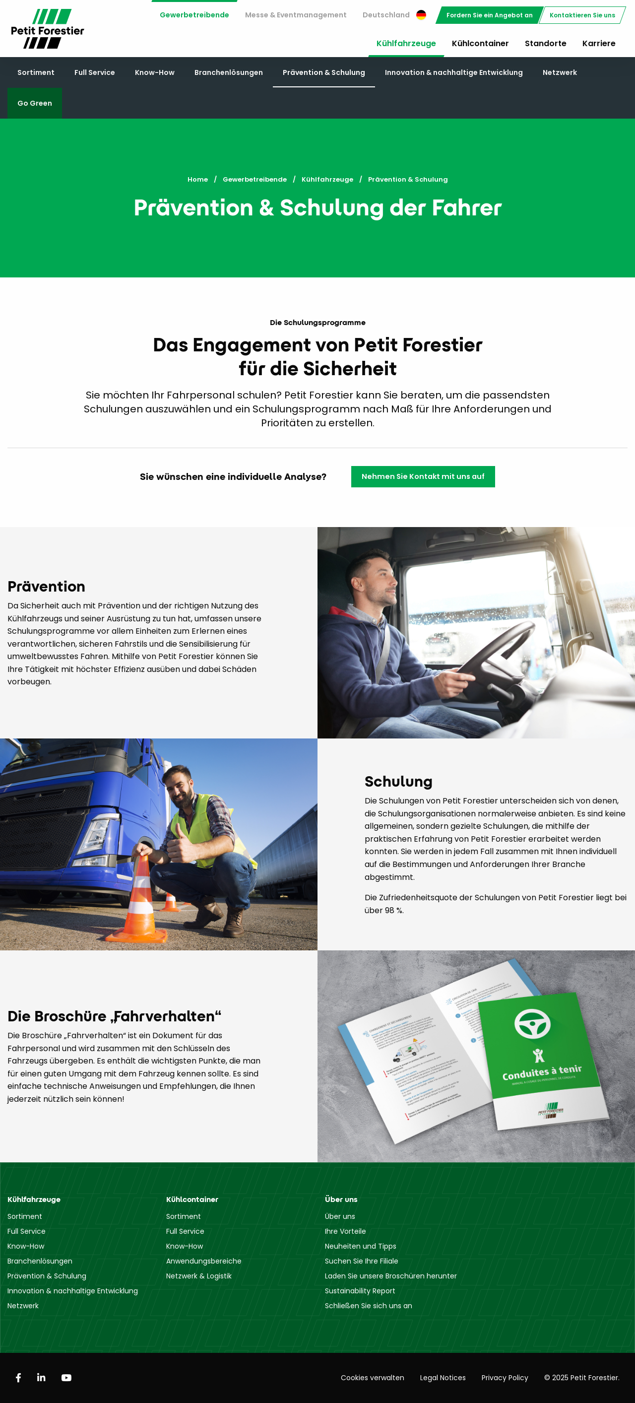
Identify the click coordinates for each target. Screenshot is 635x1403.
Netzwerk (560, 72)
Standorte (546, 43)
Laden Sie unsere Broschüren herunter (391, 1276)
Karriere (599, 43)
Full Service (94, 72)
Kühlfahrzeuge (406, 43)
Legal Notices (443, 1378)
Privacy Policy (505, 1378)
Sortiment (36, 72)
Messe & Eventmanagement (296, 15)
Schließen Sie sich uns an (368, 1306)
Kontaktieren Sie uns (582, 15)
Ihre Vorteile (345, 1231)
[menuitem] (194, 15)
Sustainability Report (360, 1291)
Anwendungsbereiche (204, 1261)
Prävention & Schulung (324, 72)
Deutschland (394, 15)
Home (198, 179)
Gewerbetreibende (194, 15)
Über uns (340, 1216)
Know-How (155, 72)
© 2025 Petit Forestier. (582, 1378)
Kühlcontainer (480, 43)
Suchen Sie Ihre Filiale (361, 1261)
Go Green (34, 103)
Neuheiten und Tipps (360, 1246)
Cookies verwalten (372, 1378)
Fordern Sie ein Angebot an (489, 15)
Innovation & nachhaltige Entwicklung (454, 72)
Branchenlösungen (228, 72)
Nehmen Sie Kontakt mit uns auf (423, 476)
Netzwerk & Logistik (199, 1276)
